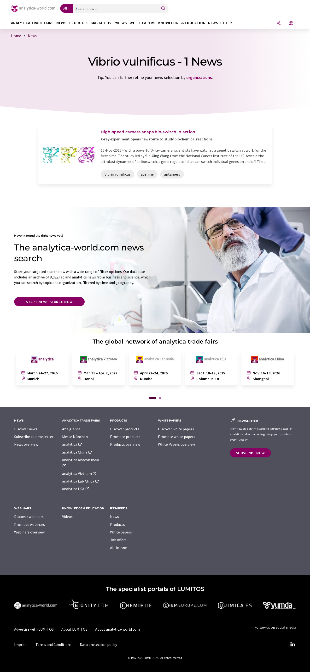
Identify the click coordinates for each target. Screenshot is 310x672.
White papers (121, 532)
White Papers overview (176, 444)
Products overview (125, 444)
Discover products (124, 429)
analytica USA (76, 488)
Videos (67, 516)
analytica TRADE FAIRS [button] (32, 23)
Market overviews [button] (109, 23)
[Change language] (291, 23)
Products (117, 524)
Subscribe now (250, 452)
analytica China (77, 452)
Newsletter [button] (220, 23)
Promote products (125, 436)
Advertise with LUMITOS (34, 629)
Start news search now (49, 301)
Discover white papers (176, 429)
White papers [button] (143, 23)
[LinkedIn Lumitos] (292, 644)
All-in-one (118, 547)
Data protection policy (98, 644)
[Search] (163, 8)
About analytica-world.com (117, 629)
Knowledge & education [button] (181, 23)
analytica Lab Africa (80, 481)
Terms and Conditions (53, 644)
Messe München (75, 436)
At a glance (71, 429)
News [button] (61, 23)
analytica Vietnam (79, 473)
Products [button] (79, 23)
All (65, 8)
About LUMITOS (74, 629)
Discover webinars (29, 516)
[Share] (278, 23)
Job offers (118, 539)
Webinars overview (29, 532)
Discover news (25, 429)
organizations (199, 77)
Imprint (20, 644)
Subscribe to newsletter (33, 436)
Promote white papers (176, 436)
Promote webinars (29, 524)
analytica (72, 444)
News (114, 516)
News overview (26, 444)
